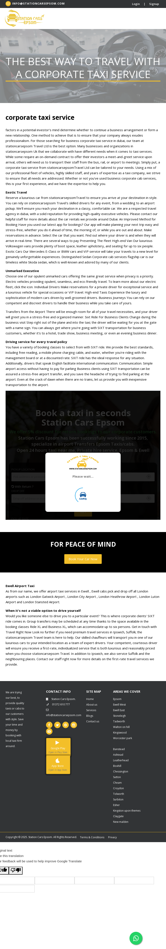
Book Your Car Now (83, 559)
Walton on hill (121, 727)
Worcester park (122, 738)
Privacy (112, 837)
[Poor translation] (16, 871)
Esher (116, 805)
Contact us (92, 721)
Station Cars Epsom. (61, 699)
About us (91, 704)
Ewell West (119, 704)
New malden (120, 822)
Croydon (118, 788)
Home (90, 699)
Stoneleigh (119, 716)
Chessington (120, 771)
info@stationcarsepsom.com (35, 3)
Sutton (117, 777)
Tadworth (119, 721)
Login (136, 4)
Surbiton (118, 799)
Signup (154, 4)
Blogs (89, 716)
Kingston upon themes (126, 810)
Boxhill (117, 766)
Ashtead (118, 755)
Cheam (117, 782)
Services (91, 710)
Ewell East (119, 710)
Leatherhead (121, 760)
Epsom (117, 699)
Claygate (118, 816)
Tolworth (118, 794)
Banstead (119, 749)
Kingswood (120, 732)
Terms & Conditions (92, 837)
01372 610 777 (58, 704)
